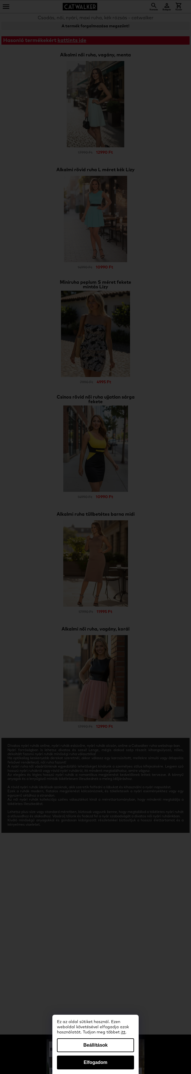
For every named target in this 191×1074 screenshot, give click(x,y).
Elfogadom (96, 1062)
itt (123, 1032)
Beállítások (95, 1045)
